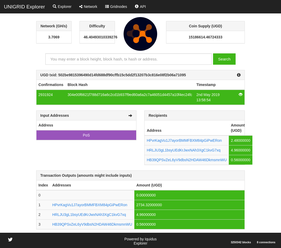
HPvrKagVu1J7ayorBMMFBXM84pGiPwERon (184, 140)
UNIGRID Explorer (24, 6)
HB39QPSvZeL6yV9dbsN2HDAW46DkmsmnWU (186, 160)
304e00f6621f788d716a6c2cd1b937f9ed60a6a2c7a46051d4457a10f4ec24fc (129, 95)
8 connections (266, 242)
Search (224, 59)
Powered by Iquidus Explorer (140, 241)
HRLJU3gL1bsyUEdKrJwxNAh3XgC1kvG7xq (183, 150)
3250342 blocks (241, 242)
